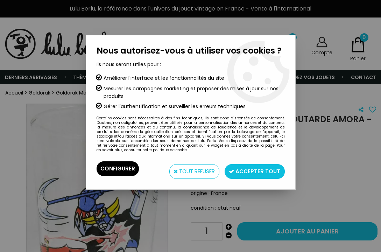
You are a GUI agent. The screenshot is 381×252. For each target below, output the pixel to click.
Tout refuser (187, 168)
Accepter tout (252, 168)
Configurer (118, 168)
